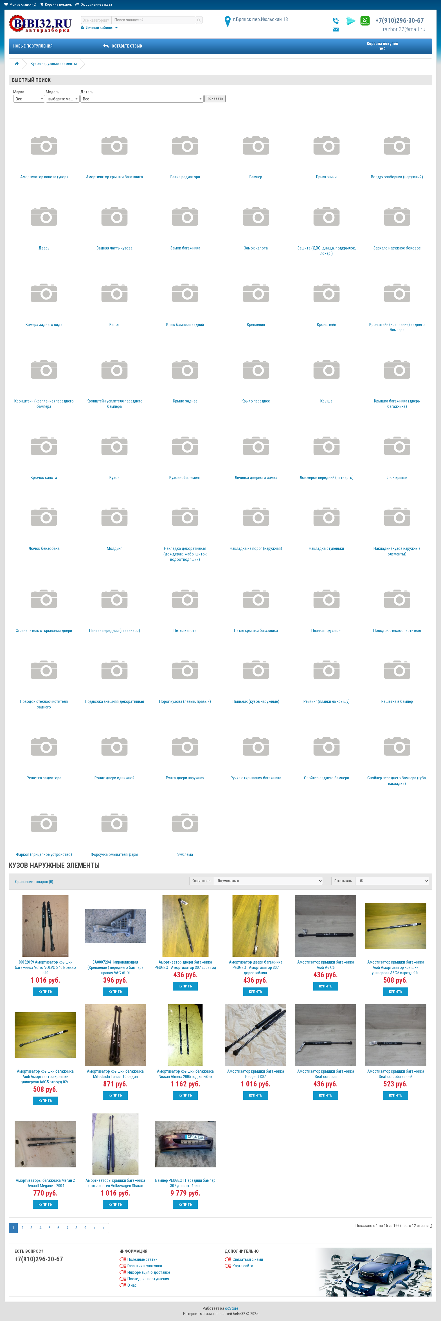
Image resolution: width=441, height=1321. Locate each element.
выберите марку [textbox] (62, 99)
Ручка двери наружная (185, 777)
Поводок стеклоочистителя (397, 630)
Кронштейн (326, 324)
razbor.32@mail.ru (404, 29)
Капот (114, 324)
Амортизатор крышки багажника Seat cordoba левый (395, 1074)
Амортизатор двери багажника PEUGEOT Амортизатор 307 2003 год (185, 965)
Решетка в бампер (397, 701)
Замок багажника (185, 248)
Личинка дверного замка (256, 477)
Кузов (114, 477)
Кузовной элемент (185, 477)
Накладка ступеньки (326, 548)
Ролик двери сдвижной (114, 777)
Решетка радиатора (44, 777)
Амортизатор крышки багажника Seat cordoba (325, 1074)
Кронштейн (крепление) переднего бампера (44, 404)
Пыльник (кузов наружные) (256, 701)
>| (103, 1227)
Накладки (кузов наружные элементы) (397, 551)
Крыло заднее (185, 401)
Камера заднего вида (44, 324)
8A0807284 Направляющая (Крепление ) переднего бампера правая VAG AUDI (115, 967)
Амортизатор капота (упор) (44, 176)
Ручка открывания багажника (256, 777)
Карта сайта (243, 1265)
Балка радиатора (185, 176)
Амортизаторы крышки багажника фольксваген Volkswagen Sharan (115, 1183)
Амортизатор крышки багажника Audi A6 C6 (325, 965)
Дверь (44, 248)
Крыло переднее (256, 401)
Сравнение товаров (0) (34, 881)
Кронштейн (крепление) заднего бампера (397, 327)
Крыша (326, 401)
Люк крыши (397, 477)
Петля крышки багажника (256, 630)
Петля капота (185, 630)
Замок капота (256, 248)
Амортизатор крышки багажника (114, 176)
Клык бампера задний (185, 324)
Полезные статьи (142, 1259)
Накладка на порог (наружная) (256, 548)
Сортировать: (201, 881)
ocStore (231, 1308)
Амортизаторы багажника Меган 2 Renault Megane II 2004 (45, 1183)
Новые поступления (33, 46)
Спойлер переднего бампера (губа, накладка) (397, 780)
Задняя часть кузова (114, 248)
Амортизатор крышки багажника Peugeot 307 (255, 1074)
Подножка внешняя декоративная (114, 701)
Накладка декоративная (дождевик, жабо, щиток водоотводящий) (185, 554)
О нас (132, 1285)
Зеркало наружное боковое (397, 248)
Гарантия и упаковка (144, 1265)
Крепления (256, 324)
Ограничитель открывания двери (44, 630)
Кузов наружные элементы (54, 63)
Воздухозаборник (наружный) (397, 176)
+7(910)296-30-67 (399, 20)
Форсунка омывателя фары (114, 854)
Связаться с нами (248, 1259)
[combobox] (29, 99)
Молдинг (114, 548)
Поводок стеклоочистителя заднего (44, 704)
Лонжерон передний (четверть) (327, 477)
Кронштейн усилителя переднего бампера (115, 404)
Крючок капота (44, 477)
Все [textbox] (19, 99)
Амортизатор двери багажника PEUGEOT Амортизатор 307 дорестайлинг (255, 967)
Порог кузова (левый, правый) (185, 701)
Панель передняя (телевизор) (114, 630)
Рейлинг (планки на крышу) (326, 701)
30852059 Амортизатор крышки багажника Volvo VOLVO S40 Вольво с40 (45, 967)
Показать (215, 98)
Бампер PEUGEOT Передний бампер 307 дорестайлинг (185, 1183)
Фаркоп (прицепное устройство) (44, 854)
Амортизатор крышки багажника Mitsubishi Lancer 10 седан (115, 1074)
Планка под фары (326, 630)
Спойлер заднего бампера (326, 777)
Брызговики (326, 176)
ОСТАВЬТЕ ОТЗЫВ (122, 46)
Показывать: (343, 881)
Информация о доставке (148, 1272)
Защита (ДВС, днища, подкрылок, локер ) (326, 251)
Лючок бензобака (44, 548)
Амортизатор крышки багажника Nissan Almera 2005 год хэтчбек (185, 1074)
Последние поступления (148, 1278)
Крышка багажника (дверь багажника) (397, 404)
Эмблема (185, 854)
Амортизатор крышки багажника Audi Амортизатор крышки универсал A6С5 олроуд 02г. (395, 967)
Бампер (255, 176)
